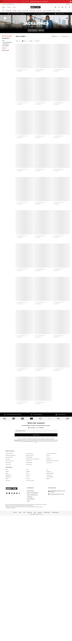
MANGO (7, 471)
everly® (27, 469)
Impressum (40, 512)
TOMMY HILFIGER (49, 476)
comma (27, 476)
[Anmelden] (59, 7)
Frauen (3, 7)
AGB (35, 512)
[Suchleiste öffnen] (69, 10)
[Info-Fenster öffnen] (70, 1)
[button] (55, 36)
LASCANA (28, 471)
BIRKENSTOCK (8, 476)
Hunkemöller (8, 480)
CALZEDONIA (8, 475)
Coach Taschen (29, 460)
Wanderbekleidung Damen (11, 455)
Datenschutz (29, 512)
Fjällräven (48, 478)
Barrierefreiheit (47, 512)
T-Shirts (47, 457)
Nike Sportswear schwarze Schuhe (32, 458)
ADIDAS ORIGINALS (50, 473)
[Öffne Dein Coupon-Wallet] (55, 7)
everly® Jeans (8, 464)
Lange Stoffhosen (29, 453)
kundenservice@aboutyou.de (28, 441)
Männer (9, 7)
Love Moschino (49, 475)
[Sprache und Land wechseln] (68, 4)
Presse (20, 512)
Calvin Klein (28, 475)
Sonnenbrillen (48, 458)
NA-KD (7, 473)
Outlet (4, 4)
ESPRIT (7, 478)
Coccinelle (28, 478)
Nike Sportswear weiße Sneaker (52, 460)
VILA (47, 469)
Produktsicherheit (55, 512)
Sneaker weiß (48, 462)
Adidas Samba (8, 462)
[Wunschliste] (66, 7)
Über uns (15, 512)
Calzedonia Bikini (29, 457)
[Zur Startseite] (35, 7)
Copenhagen (48, 471)
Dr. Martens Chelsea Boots (51, 453)
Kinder (14, 7)
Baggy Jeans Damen (30, 455)
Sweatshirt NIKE (29, 462)
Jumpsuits (48, 455)
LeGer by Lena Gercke (30, 480)
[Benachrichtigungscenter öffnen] (62, 7)
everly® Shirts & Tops (10, 460)
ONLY (7, 469)
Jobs (24, 512)
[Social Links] (7, 493)
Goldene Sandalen (9, 453)
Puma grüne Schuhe (9, 457)
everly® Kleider (29, 464)
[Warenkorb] (69, 7)
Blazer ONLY (8, 458)
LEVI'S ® (27, 473)
